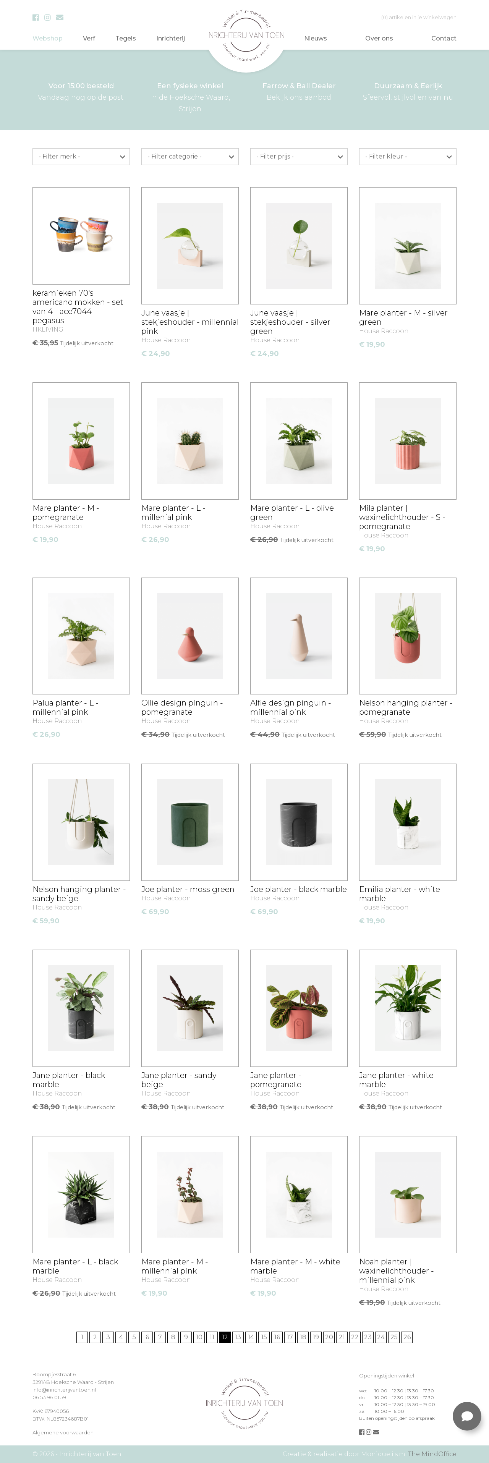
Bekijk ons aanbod (299, 91)
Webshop (47, 38)
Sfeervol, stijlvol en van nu (408, 91)
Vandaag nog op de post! (81, 91)
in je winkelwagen (419, 17)
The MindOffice (432, 1454)
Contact (444, 38)
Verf (89, 38)
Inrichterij (170, 38)
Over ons (379, 38)
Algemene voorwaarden (63, 1432)
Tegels (125, 38)
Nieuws (315, 38)
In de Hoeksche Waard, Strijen (190, 96)
